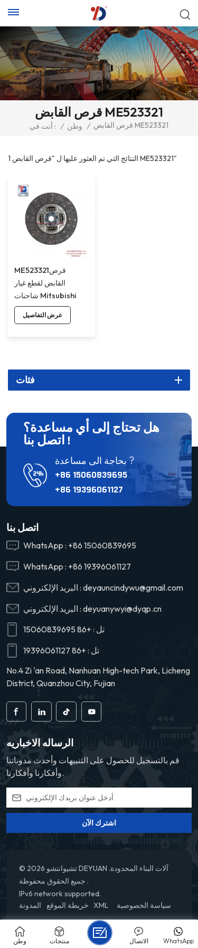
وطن (74, 126)
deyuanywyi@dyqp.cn (122, 608)
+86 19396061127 (89, 490)
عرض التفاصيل (42, 315)
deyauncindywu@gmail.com (133, 587)
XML (100, 905)
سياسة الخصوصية (144, 905)
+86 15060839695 (91, 475)
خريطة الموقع (67, 905)
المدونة (30, 905)
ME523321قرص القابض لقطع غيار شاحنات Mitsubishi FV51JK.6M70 (45, 284)
